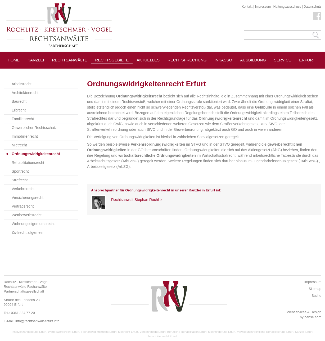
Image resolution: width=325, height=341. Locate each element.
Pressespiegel (153, 72)
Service (282, 60)
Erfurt (307, 60)
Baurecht (19, 101)
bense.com (312, 317)
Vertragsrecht (23, 206)
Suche (316, 296)
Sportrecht (20, 171)
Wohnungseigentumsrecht (33, 224)
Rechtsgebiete (112, 60)
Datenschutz (312, 6)
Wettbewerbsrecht (27, 215)
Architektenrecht (25, 93)
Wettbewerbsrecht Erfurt (63, 331)
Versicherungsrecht (27, 197)
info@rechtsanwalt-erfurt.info (37, 321)
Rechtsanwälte (69, 60)
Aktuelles (148, 60)
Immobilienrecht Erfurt (162, 336)
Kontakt (247, 6)
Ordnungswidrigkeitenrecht (36, 154)
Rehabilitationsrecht (28, 162)
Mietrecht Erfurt (128, 331)
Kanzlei (36, 60)
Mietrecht (19, 145)
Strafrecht (20, 180)
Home (14, 60)
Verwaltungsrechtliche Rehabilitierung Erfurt (265, 331)
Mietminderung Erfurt (221, 331)
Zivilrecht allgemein (27, 232)
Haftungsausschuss (287, 6)
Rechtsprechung (187, 60)
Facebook (317, 16)
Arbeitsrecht (21, 84)
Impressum (263, 6)
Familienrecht (23, 119)
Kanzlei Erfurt (304, 331)
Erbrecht (19, 110)
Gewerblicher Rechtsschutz (34, 127)
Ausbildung (253, 60)
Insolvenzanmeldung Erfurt (29, 331)
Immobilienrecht (25, 136)
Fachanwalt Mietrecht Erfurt (99, 331)
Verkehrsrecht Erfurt (153, 331)
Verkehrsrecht (23, 189)
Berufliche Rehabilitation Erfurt (187, 331)
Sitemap (315, 289)
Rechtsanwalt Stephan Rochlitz (136, 200)
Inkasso (223, 60)
